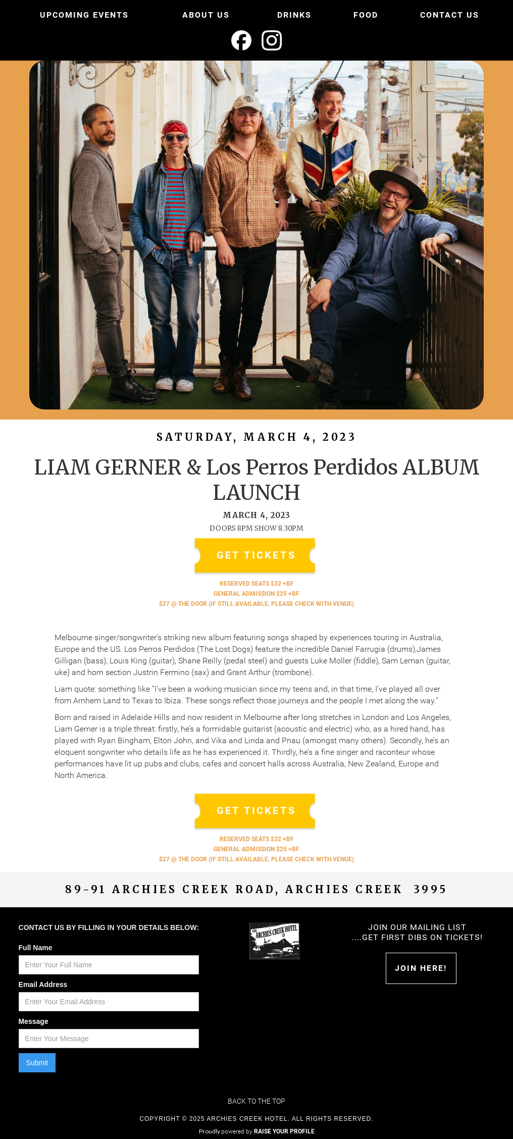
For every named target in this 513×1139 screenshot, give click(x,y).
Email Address (43, 984)
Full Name (36, 948)
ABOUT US (206, 15)
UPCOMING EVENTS (84, 15)
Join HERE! (421, 968)
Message (33, 1021)
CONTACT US (449, 15)
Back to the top (256, 1101)
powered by (268, 1131)
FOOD (365, 15)
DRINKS (294, 15)
